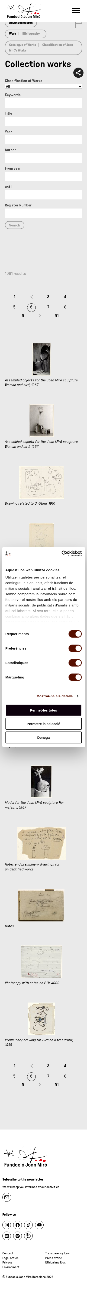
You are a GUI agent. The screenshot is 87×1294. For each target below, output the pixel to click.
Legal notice (10, 1258)
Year (8, 132)
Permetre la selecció (43, 724)
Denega (43, 737)
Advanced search (21, 22)
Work (12, 33)
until (8, 187)
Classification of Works (23, 81)
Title (8, 113)
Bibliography (31, 33)
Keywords (13, 95)
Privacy (7, 1262)
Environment (10, 1267)
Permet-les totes (43, 710)
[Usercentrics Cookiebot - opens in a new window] (62, 554)
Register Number (18, 205)
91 (57, 316)
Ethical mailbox (55, 1262)
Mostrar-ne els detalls (54, 696)
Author (10, 150)
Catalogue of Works (22, 45)
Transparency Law (57, 1253)
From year (13, 168)
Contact (7, 1253)
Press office (53, 1258)
